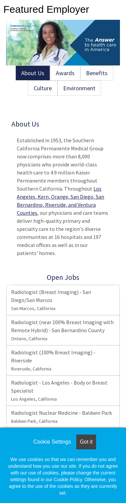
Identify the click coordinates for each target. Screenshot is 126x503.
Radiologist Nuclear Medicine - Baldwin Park (61, 416)
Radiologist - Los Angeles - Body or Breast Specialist (59, 390)
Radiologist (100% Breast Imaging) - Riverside (53, 360)
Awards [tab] (65, 73)
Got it (86, 442)
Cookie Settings (52, 442)
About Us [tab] (32, 73)
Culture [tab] (43, 88)
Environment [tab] (79, 88)
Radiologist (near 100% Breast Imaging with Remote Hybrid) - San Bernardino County (62, 330)
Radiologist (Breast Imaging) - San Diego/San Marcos (51, 300)
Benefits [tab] (97, 73)
